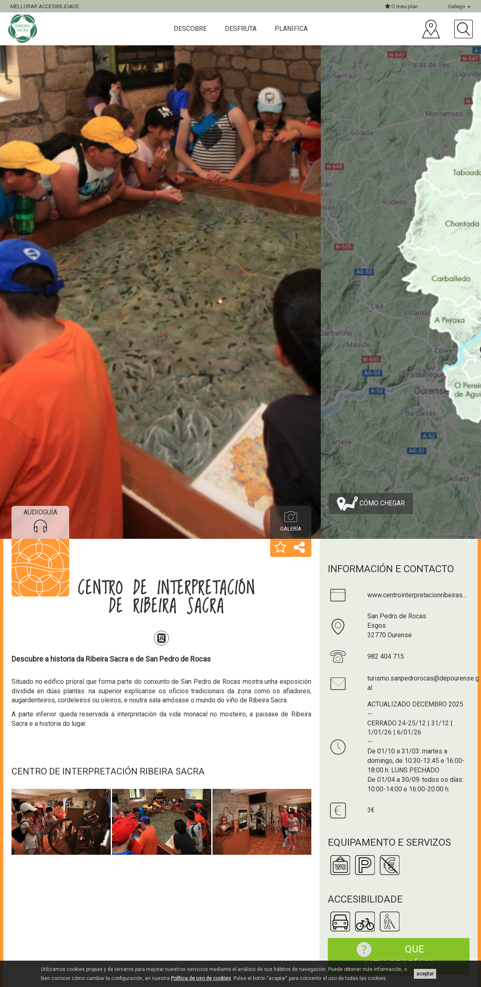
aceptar (425, 974)
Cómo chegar (371, 503)
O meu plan (401, 6)
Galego (459, 6)
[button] (280, 548)
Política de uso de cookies (201, 978)
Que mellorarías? (391, 956)
